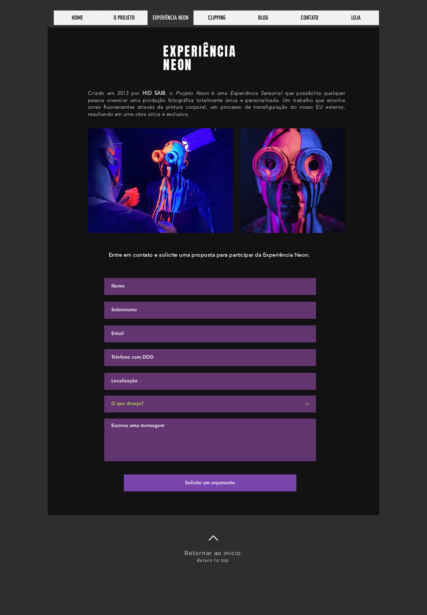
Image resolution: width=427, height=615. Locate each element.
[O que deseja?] (210, 404)
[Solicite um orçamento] (210, 482)
